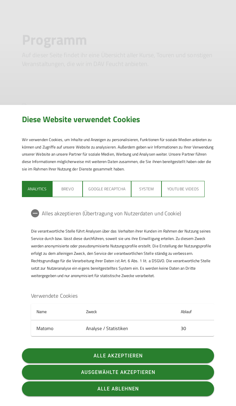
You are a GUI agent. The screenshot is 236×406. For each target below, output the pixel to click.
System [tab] (146, 189)
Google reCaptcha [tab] (106, 189)
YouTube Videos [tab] (183, 189)
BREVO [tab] (67, 189)
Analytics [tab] (37, 189)
